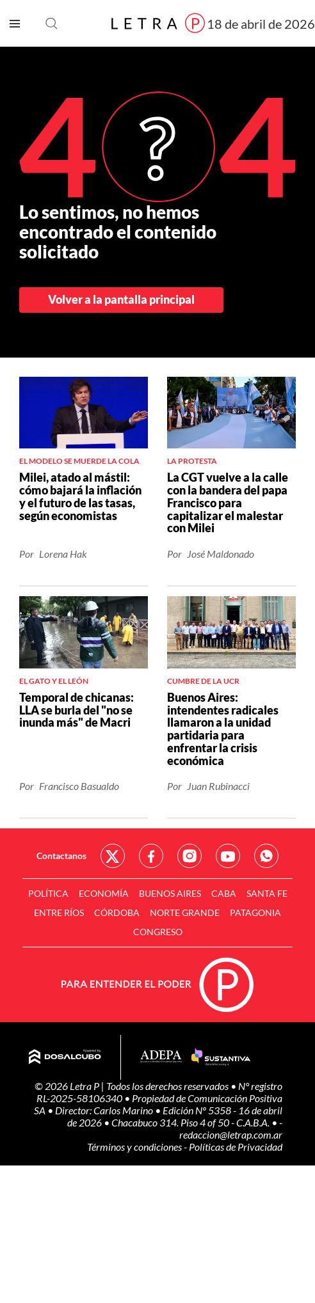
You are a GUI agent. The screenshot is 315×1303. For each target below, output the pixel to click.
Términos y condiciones (135, 1147)
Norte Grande (185, 912)
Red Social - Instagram (189, 855)
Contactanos (61, 855)
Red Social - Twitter (112, 855)
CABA (223, 893)
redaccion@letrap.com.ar (230, 1134)
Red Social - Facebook (151, 855)
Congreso (157, 931)
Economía (104, 893)
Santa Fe (266, 893)
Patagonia (255, 912)
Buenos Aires (170, 893)
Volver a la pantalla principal (121, 299)
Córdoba (117, 912)
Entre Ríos (59, 912)
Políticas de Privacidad (235, 1147)
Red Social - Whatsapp (266, 855)
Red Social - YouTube (227, 855)
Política (48, 893)
